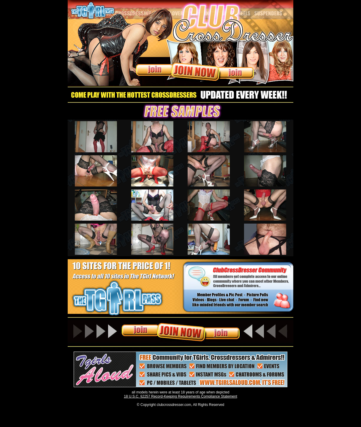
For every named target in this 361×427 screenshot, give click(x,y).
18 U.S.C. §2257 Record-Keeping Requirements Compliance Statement (180, 396)
